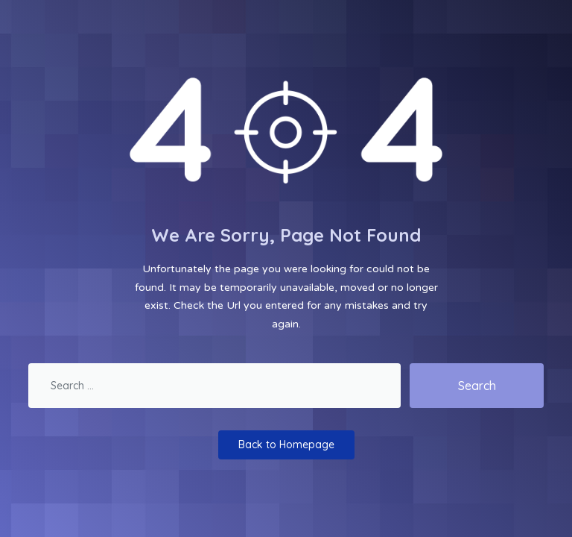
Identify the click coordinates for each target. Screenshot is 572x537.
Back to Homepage (286, 444)
